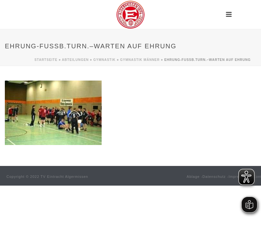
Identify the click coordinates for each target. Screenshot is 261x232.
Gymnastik (104, 60)
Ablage (193, 177)
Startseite (46, 60)
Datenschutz (214, 177)
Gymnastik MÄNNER (140, 60)
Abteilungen (75, 60)
